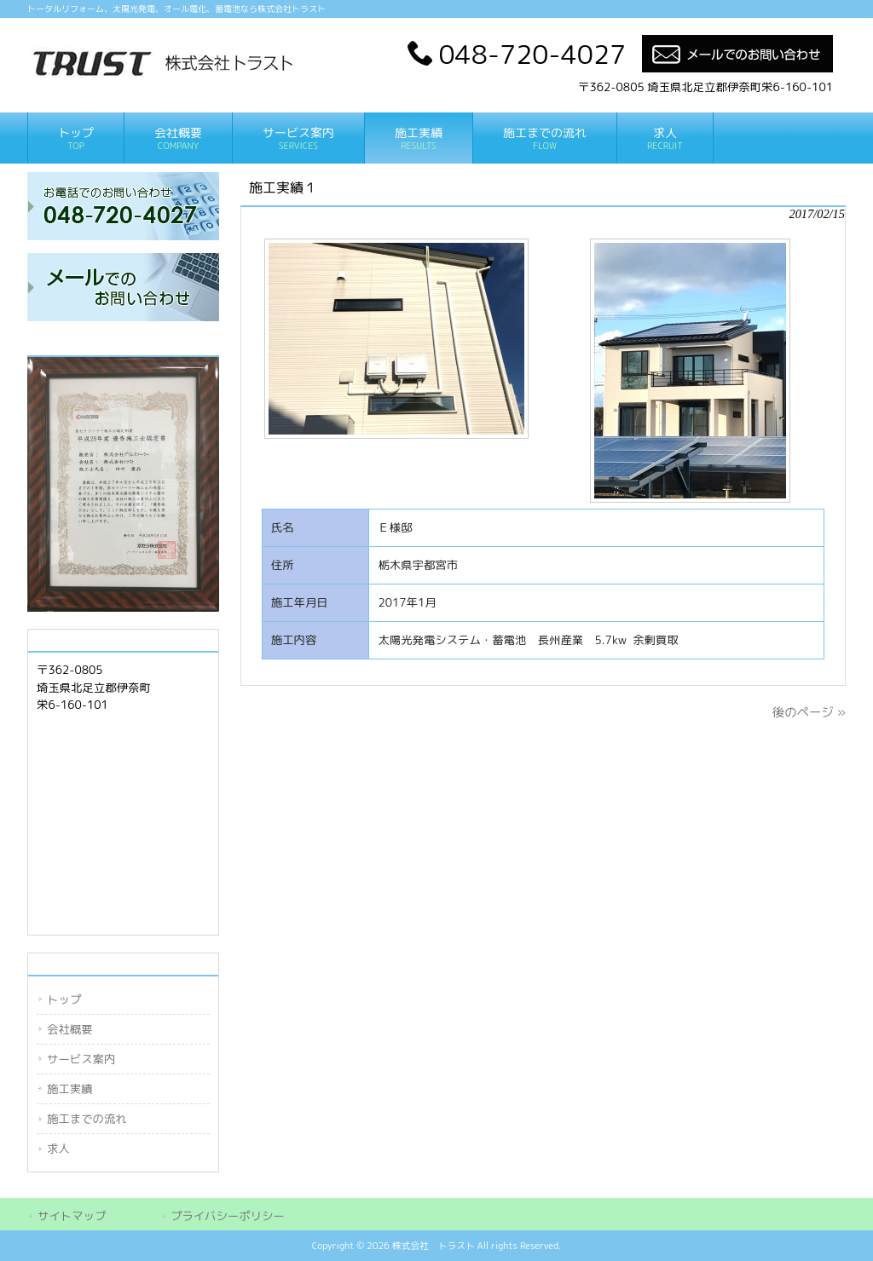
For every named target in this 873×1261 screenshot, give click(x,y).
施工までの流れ (87, 1118)
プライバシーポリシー (228, 1216)
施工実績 (70, 1089)
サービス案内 (81, 1059)
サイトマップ (72, 1216)
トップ (64, 999)
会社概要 (70, 1029)
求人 (58, 1148)
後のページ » (809, 712)
